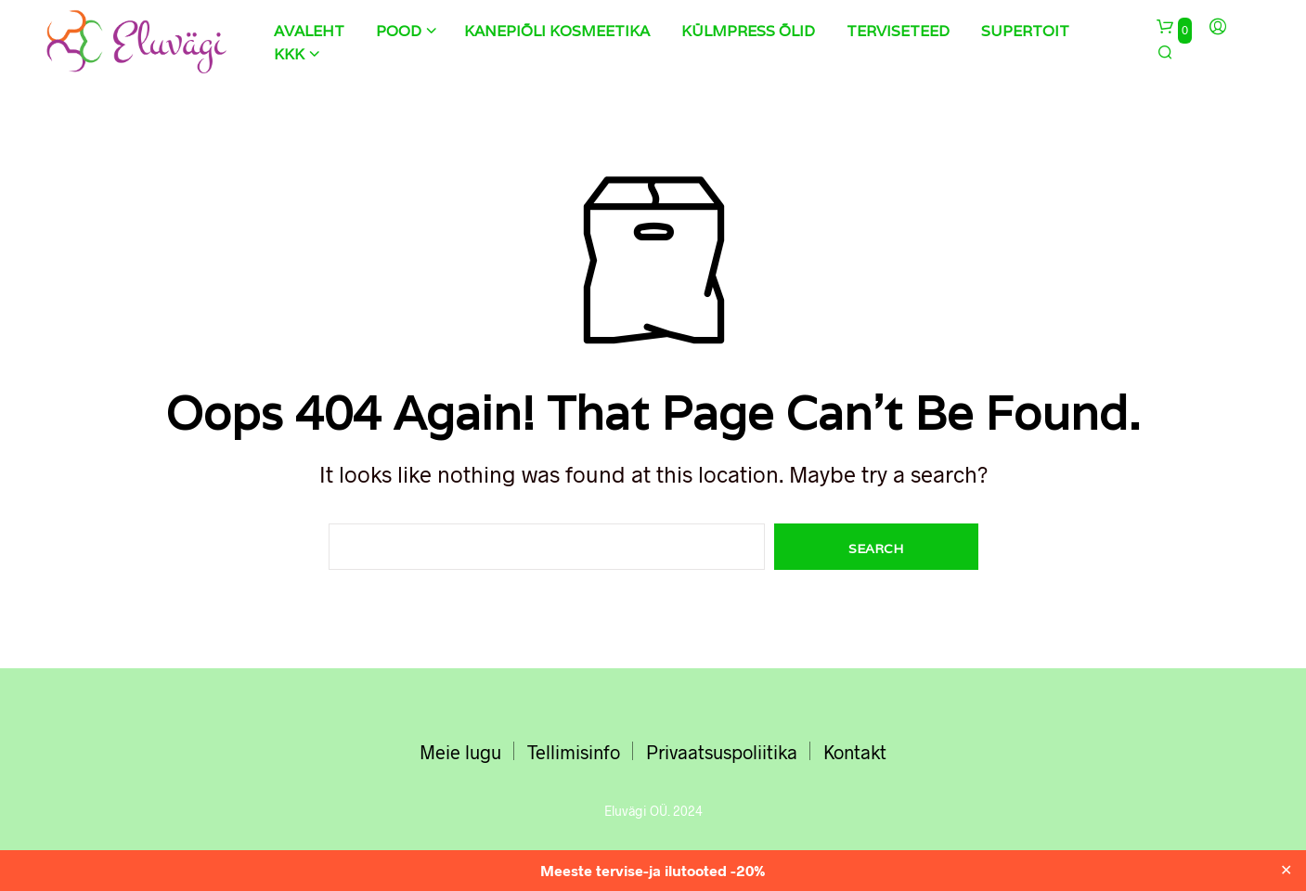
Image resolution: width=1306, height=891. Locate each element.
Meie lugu (460, 752)
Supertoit (1025, 31)
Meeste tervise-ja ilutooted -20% (653, 870)
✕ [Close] (1286, 870)
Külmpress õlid (748, 31)
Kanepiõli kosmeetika (557, 31)
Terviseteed (898, 31)
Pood (398, 31)
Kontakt (854, 752)
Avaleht (309, 31)
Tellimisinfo (573, 752)
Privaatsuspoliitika (721, 752)
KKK (289, 54)
